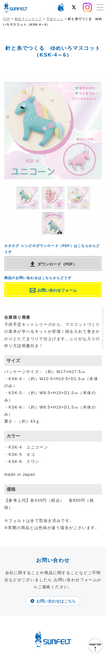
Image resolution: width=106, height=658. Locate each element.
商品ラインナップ (28, 19)
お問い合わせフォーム (57, 290)
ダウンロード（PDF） (57, 264)
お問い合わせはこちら (56, 601)
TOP (6, 19)
